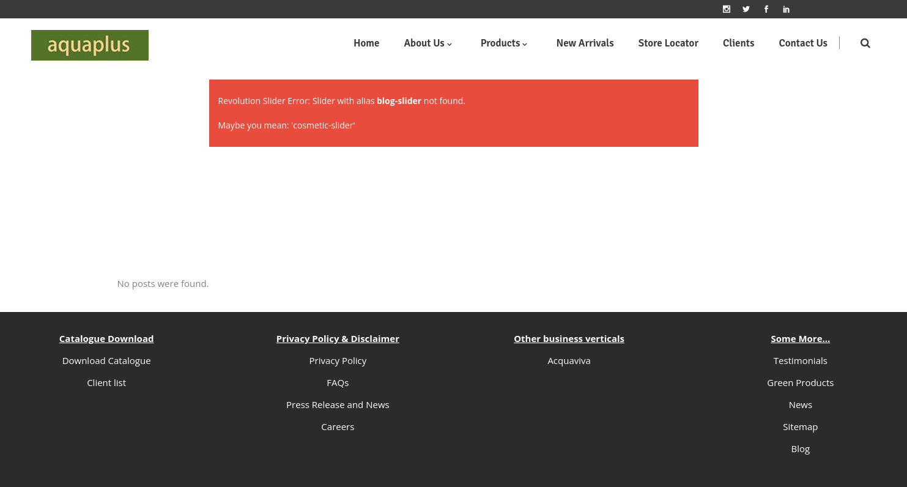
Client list (106, 382)
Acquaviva (569, 360)
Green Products (800, 382)
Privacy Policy (338, 360)
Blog (800, 448)
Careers (337, 426)
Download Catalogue (106, 360)
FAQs (338, 382)
